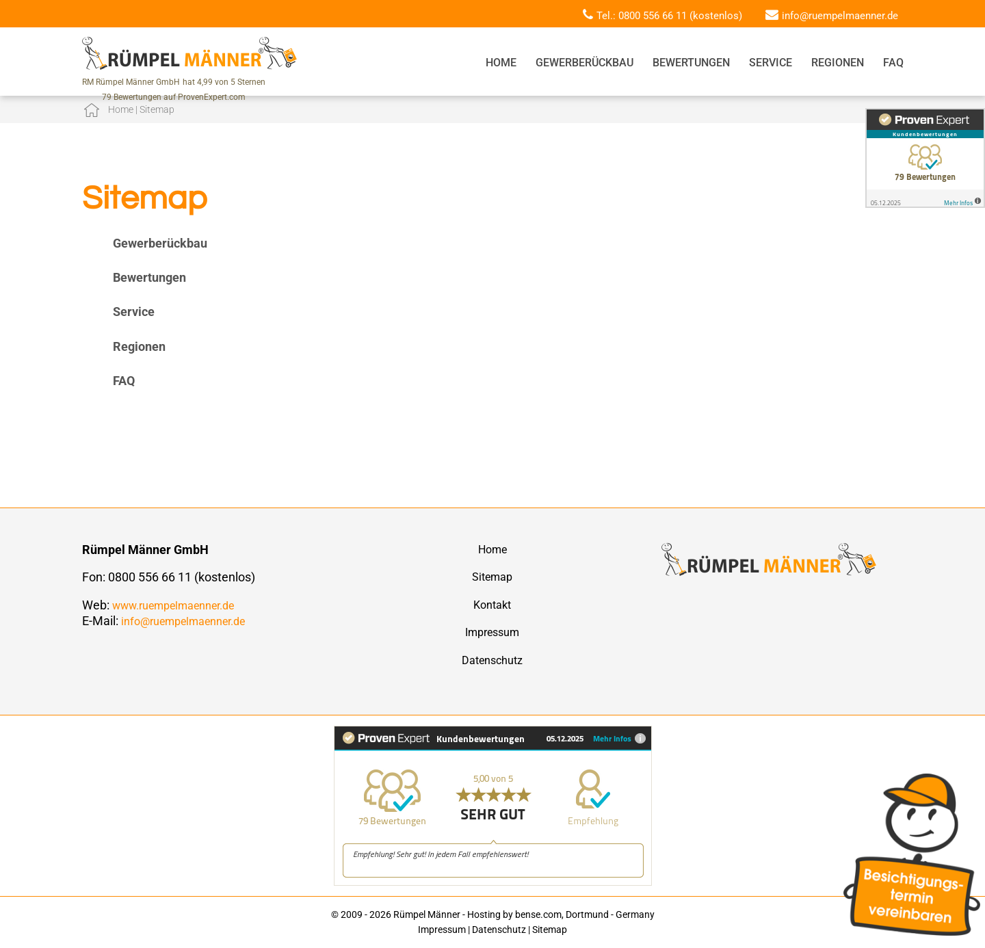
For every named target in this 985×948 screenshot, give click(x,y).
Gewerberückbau (584, 62)
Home (501, 62)
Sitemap (492, 576)
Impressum (492, 632)
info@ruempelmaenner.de (840, 16)
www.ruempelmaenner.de (173, 605)
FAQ (893, 62)
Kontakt (492, 604)
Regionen (837, 62)
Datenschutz (492, 660)
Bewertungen (691, 62)
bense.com (538, 914)
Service (770, 62)
